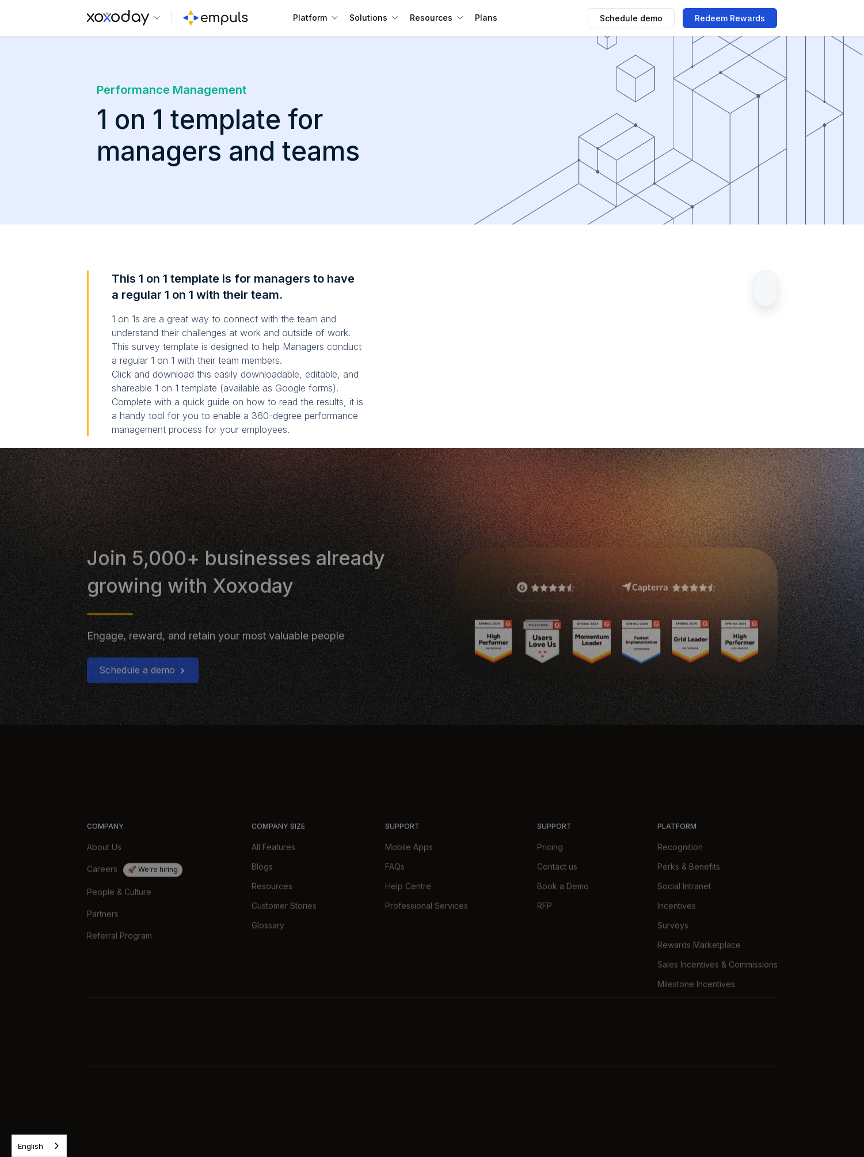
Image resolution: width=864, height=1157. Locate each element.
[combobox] (39, 1146)
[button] (123, 18)
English (30, 1146)
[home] (215, 18)
